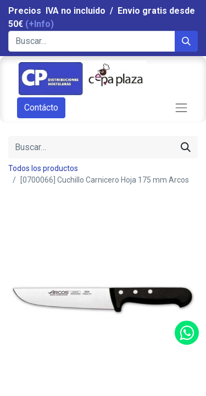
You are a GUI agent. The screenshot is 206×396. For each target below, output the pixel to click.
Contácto (41, 107)
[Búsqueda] (186, 41)
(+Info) (39, 24)
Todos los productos (43, 168)
